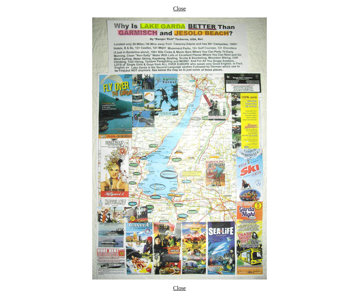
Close (179, 9)
